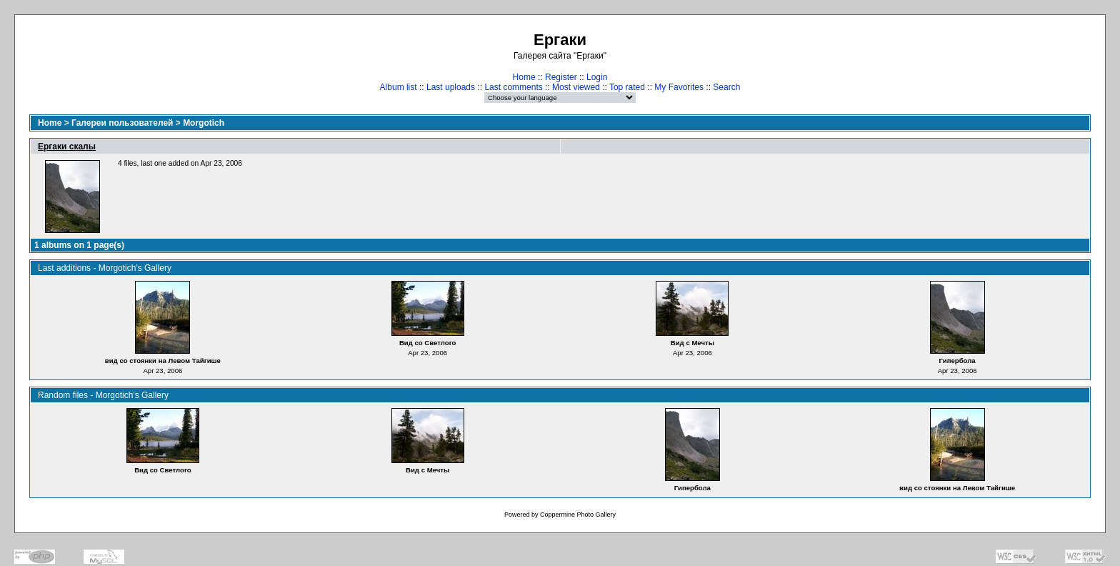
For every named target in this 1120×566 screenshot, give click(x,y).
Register (561, 77)
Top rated (627, 87)
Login (596, 77)
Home (524, 77)
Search (726, 87)
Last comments (513, 87)
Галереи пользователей (122, 123)
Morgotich (203, 123)
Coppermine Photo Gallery (578, 514)
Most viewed (576, 87)
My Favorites (679, 87)
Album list (398, 87)
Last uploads (450, 87)
